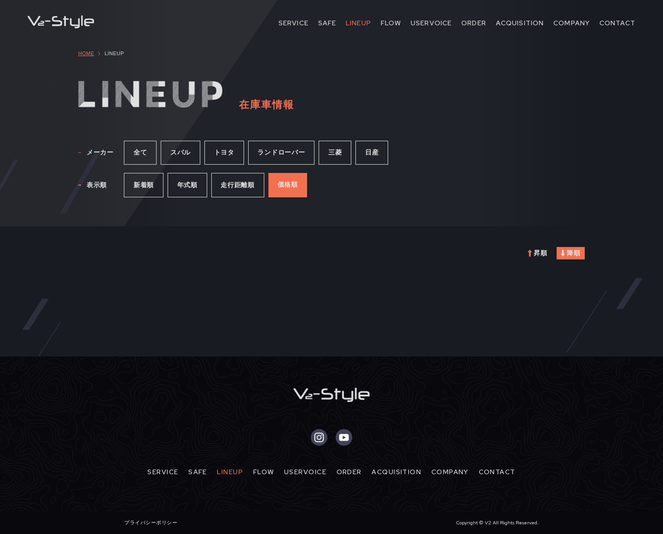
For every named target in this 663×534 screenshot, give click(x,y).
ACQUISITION (520, 22)
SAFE (327, 22)
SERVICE (293, 22)
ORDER (473, 22)
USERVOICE (431, 22)
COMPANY (571, 22)
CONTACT (617, 22)
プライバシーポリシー (150, 522)
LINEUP (358, 22)
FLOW (391, 22)
